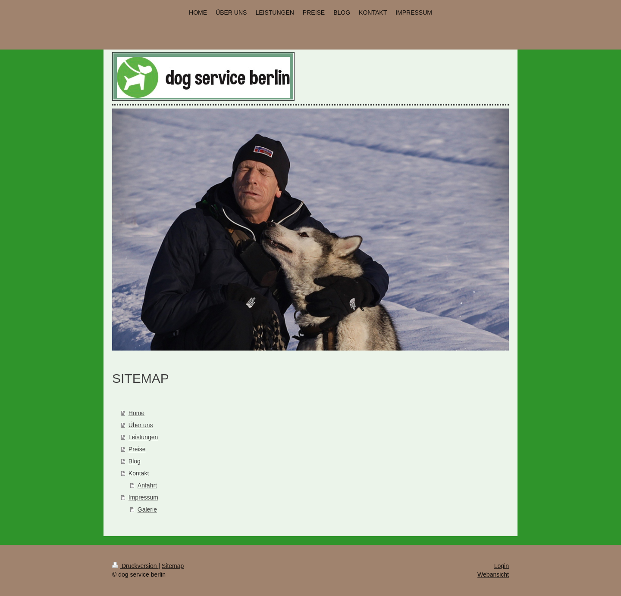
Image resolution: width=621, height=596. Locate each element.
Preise (137, 449)
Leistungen (143, 437)
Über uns (141, 425)
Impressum (143, 497)
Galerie (147, 509)
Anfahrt (147, 485)
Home (136, 413)
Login (501, 565)
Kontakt (139, 473)
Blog (135, 461)
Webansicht (493, 574)
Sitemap (173, 565)
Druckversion (135, 565)
